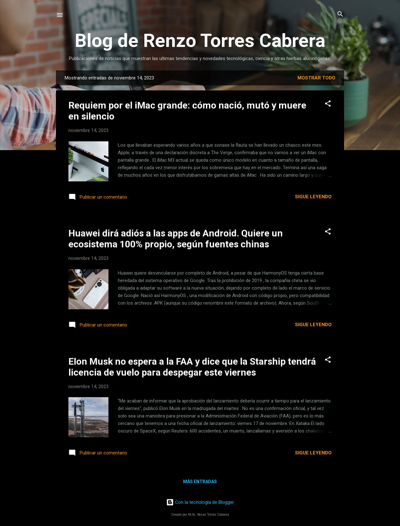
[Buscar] (340, 15)
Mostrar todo (316, 78)
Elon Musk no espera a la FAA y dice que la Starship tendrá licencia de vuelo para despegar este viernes (192, 367)
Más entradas (200, 481)
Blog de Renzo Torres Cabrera (200, 40)
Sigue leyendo (313, 197)
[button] (328, 104)
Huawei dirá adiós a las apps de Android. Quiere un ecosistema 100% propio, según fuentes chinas (175, 239)
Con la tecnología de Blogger (200, 502)
